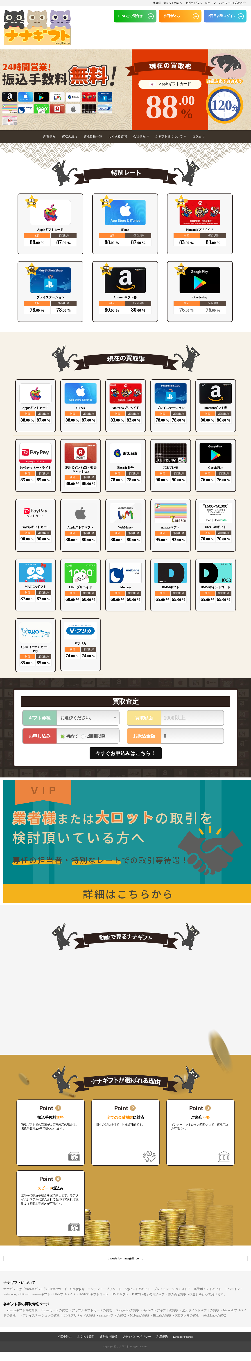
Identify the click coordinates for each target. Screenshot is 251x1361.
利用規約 (162, 1336)
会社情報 (141, 136)
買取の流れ (69, 136)
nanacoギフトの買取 (112, 1315)
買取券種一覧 (93, 136)
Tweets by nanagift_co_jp (125, 1258)
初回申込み (64, 1336)
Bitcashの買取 (162, 1315)
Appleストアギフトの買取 (160, 1310)
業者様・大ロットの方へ (167, 2)
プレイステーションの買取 (41, 1315)
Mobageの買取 (139, 1315)
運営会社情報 (108, 1336)
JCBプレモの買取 (187, 1315)
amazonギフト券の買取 (22, 1310)
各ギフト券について (170, 136)
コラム (198, 136)
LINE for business (183, 1336)
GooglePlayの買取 (127, 1310)
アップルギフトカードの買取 (92, 1310)
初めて (72, 736)
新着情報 (49, 136)
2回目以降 (96, 736)
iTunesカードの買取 (54, 1310)
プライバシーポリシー (136, 1336)
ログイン (210, 2)
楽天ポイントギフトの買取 (200, 1310)
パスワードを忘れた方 (232, 2)
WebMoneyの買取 (214, 1315)
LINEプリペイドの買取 (79, 1315)
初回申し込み (194, 2)
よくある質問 (117, 136)
